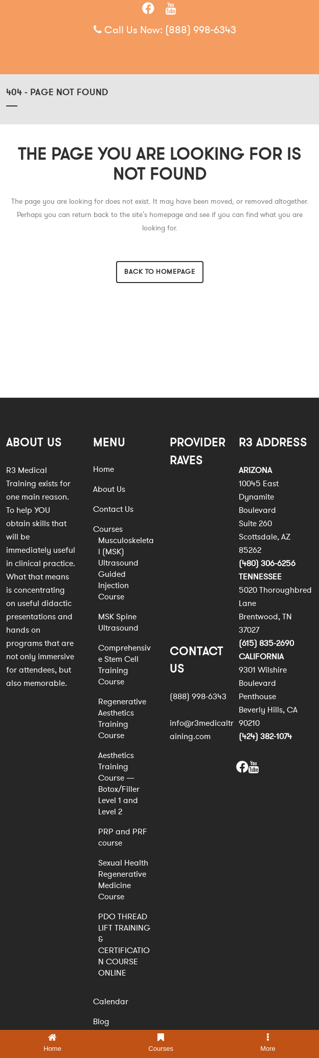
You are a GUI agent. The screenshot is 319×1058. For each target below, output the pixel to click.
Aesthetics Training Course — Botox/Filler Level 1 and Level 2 (119, 783)
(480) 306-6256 (267, 563)
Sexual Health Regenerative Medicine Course (123, 879)
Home (103, 469)
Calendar (110, 1001)
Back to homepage (159, 271)
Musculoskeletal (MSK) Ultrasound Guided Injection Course (126, 568)
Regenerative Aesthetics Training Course (122, 718)
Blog (101, 1021)
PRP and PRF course (122, 837)
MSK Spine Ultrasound (118, 622)
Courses (108, 529)
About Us (109, 489)
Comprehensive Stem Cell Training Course (124, 664)
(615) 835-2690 (266, 643)
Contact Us (113, 509)
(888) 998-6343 (200, 30)
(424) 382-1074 (265, 736)
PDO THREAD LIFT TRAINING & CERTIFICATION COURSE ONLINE (124, 945)
